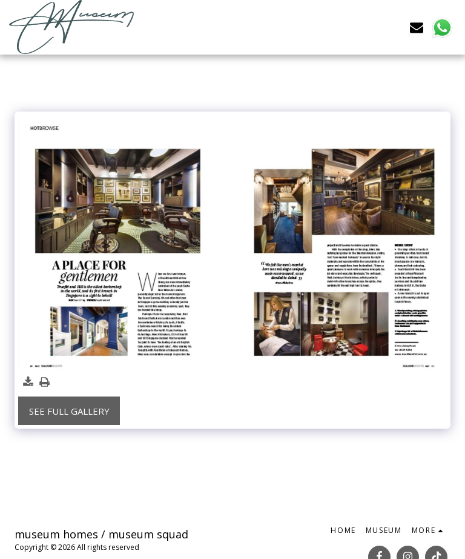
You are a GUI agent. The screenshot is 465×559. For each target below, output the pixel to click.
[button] (416, 27)
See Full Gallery (69, 411)
